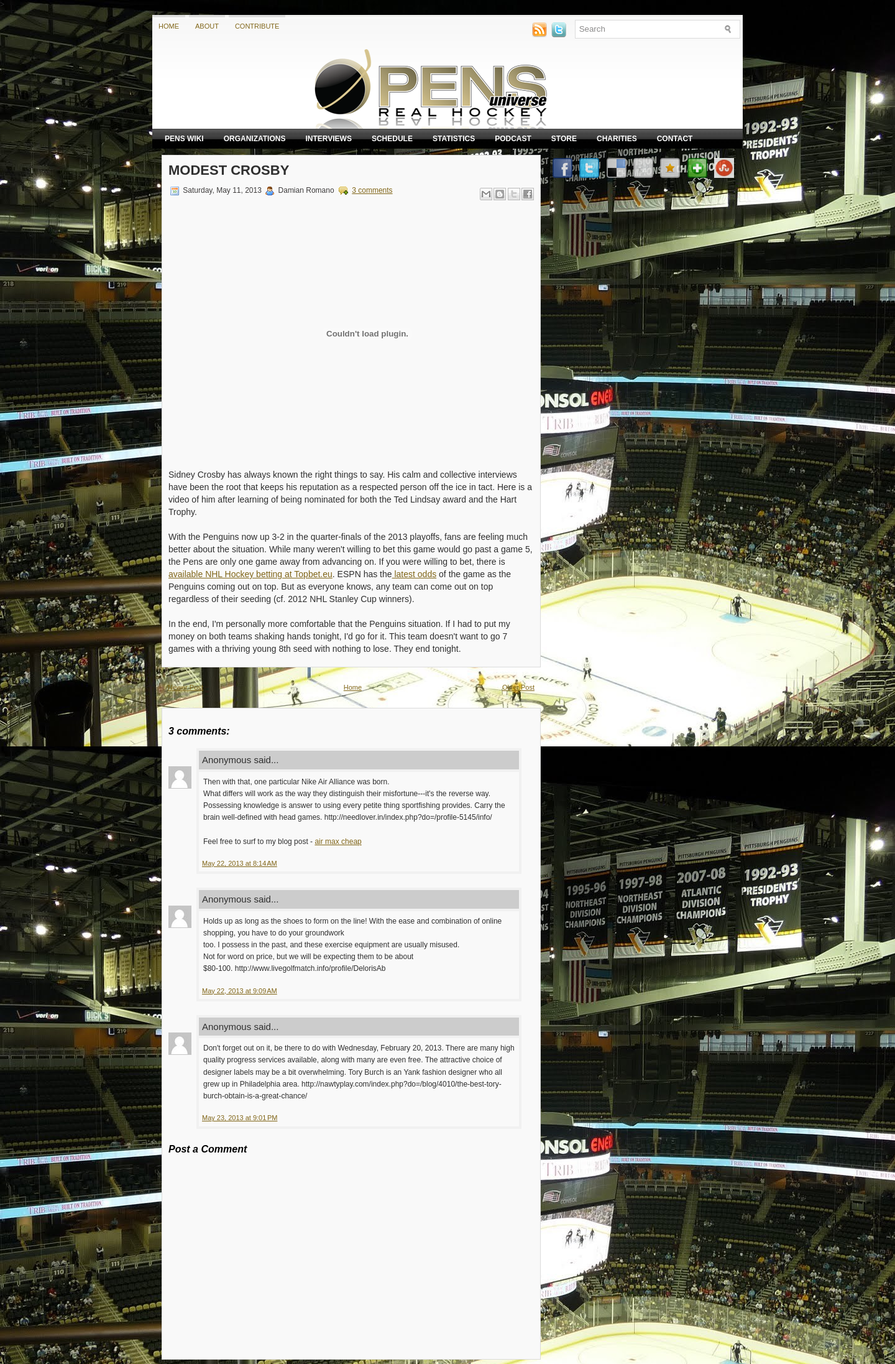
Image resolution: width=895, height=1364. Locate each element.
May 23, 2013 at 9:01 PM (239, 1117)
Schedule (392, 138)
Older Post (518, 687)
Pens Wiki (184, 138)
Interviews (328, 138)
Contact (675, 138)
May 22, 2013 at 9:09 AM (239, 991)
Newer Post (185, 687)
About (207, 26)
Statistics (454, 138)
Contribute (257, 26)
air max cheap (337, 841)
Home (168, 26)
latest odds (414, 574)
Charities (617, 138)
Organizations (255, 138)
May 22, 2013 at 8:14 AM (239, 863)
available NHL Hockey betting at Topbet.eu (250, 574)
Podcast (513, 138)
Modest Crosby (228, 170)
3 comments (372, 190)
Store (564, 138)
